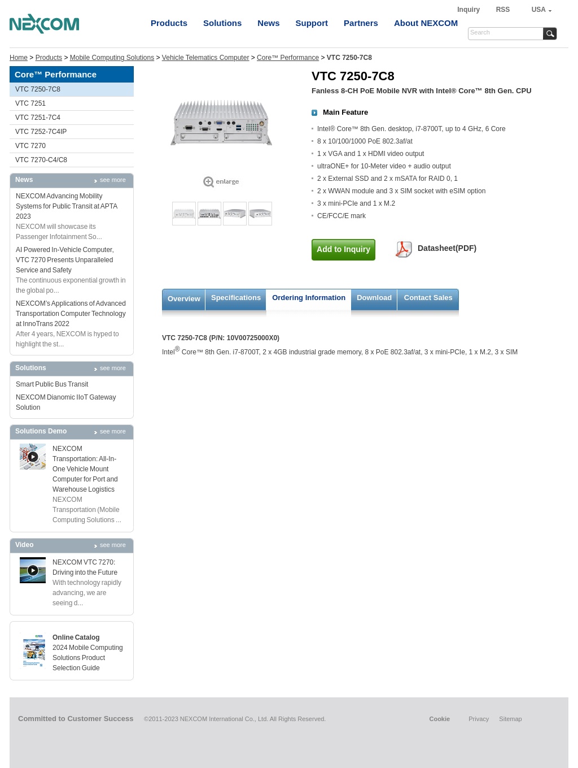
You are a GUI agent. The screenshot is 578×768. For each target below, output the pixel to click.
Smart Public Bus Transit (52, 384)
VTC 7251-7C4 (37, 118)
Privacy (478, 718)
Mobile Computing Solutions (112, 58)
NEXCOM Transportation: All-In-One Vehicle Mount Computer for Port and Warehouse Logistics (85, 469)
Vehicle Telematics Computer (205, 58)
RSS (503, 10)
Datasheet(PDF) (447, 248)
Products (169, 23)
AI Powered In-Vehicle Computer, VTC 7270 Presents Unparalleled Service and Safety (65, 260)
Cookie (439, 718)
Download (374, 297)
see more (113, 179)
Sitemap (510, 718)
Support (312, 23)
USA (539, 10)
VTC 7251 (30, 103)
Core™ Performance (288, 58)
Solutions (222, 23)
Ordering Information (308, 297)
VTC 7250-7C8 (37, 89)
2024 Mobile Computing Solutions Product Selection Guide (87, 658)
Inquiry (469, 10)
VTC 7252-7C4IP (41, 132)
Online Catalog (76, 637)
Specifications (236, 297)
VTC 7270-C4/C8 (41, 160)
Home (19, 58)
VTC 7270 (30, 146)
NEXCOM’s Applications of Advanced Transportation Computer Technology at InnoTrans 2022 (71, 314)
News (268, 23)
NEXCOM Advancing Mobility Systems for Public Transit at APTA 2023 (66, 206)
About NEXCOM (426, 23)
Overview (184, 298)
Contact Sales (428, 297)
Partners (361, 23)
